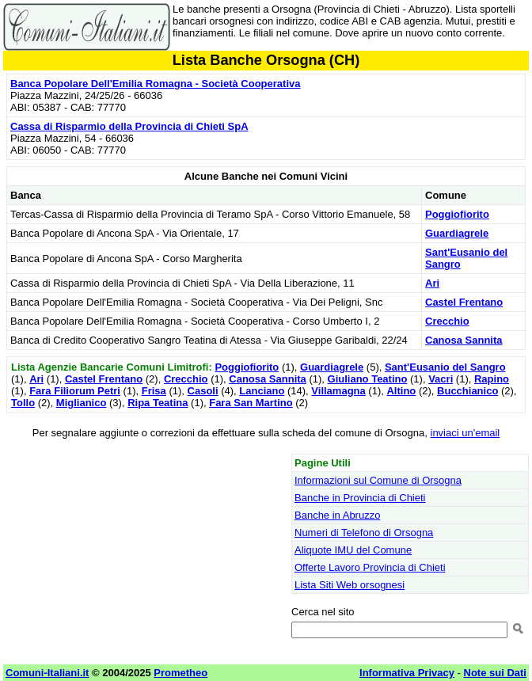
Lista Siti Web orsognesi (349, 585)
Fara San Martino (250, 403)
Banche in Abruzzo (337, 515)
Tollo (23, 403)
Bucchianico (467, 391)
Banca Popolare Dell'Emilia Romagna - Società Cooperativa (155, 83)
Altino (401, 391)
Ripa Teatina (157, 403)
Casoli (203, 391)
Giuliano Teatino (368, 379)
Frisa (154, 391)
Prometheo (180, 673)
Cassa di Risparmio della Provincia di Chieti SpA (129, 126)
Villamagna (338, 391)
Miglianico (81, 403)
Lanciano (261, 391)
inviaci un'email (465, 433)
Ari (432, 283)
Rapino (491, 379)
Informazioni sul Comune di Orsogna (378, 480)
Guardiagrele (456, 233)
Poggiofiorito (457, 214)
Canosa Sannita (464, 340)
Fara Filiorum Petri (74, 391)
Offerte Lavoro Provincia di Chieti (370, 567)
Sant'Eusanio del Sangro (445, 367)
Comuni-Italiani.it (47, 673)
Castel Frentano (464, 302)
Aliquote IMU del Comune (353, 550)
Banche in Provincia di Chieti (359, 498)
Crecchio (447, 321)
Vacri (440, 379)
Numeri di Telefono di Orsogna (363, 532)
